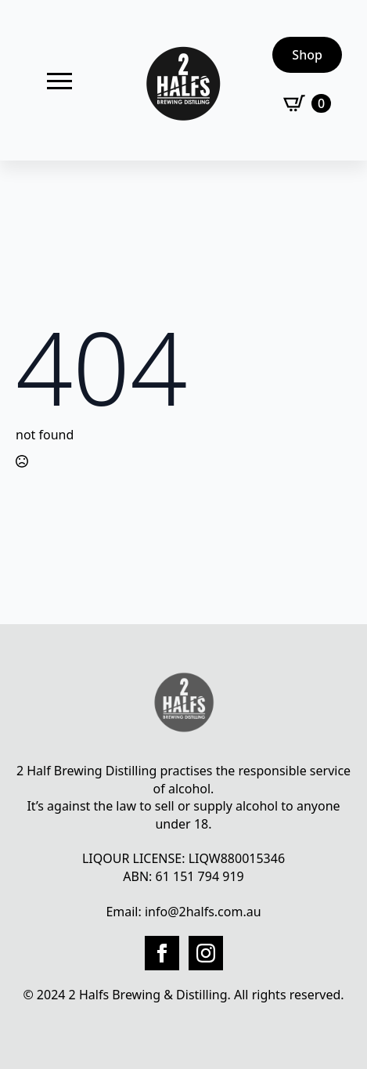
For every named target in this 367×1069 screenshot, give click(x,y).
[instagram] (206, 953)
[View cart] (307, 103)
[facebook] (162, 953)
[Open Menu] (59, 80)
